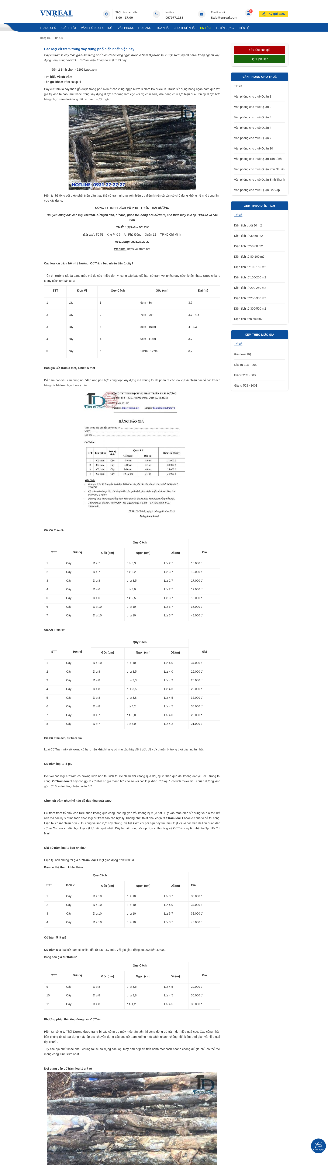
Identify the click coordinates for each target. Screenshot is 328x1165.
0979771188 (174, 17)
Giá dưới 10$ (243, 354)
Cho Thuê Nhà (184, 27)
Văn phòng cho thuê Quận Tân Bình (258, 159)
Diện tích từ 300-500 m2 (250, 308)
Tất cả (238, 86)
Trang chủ (48, 27)
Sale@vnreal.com (224, 17)
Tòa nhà (162, 27)
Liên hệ (244, 27)
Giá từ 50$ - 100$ (245, 385)
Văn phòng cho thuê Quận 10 (253, 148)
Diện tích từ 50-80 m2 (248, 246)
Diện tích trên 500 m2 (248, 319)
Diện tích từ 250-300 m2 (250, 298)
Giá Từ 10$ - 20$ (245, 364)
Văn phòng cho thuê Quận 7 (252, 138)
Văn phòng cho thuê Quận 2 (252, 107)
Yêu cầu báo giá (259, 50)
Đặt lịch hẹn (259, 59)
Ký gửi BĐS (277, 13)
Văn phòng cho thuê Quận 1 (252, 96)
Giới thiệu (68, 27)
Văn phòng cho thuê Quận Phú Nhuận (259, 169)
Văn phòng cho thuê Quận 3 (252, 117)
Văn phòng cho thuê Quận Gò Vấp (257, 190)
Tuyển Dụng (225, 27)
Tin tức (205, 27)
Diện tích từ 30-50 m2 (248, 235)
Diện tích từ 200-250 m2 (250, 287)
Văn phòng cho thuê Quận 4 (252, 127)
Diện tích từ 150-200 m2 (250, 277)
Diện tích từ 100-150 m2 (250, 267)
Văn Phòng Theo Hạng (134, 27)
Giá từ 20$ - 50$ (245, 375)
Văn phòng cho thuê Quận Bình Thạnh (259, 179)
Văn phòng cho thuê (97, 27)
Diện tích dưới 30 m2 (248, 225)
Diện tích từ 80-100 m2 (249, 256)
